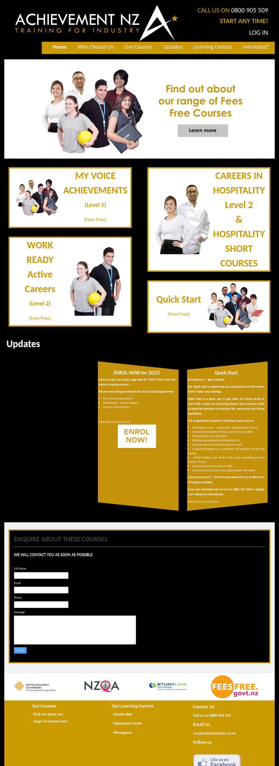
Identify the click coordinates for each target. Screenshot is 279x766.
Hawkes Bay (122, 714)
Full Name (20, 568)
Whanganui (122, 732)
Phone (18, 597)
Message (19, 612)
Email (17, 583)
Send (20, 650)
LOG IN (258, 32)
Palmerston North (127, 723)
